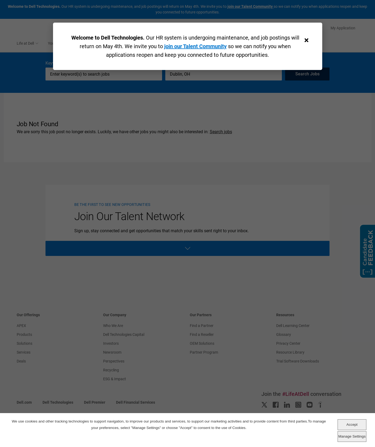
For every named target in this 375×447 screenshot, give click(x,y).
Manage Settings (352, 436)
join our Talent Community (195, 46)
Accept (352, 425)
